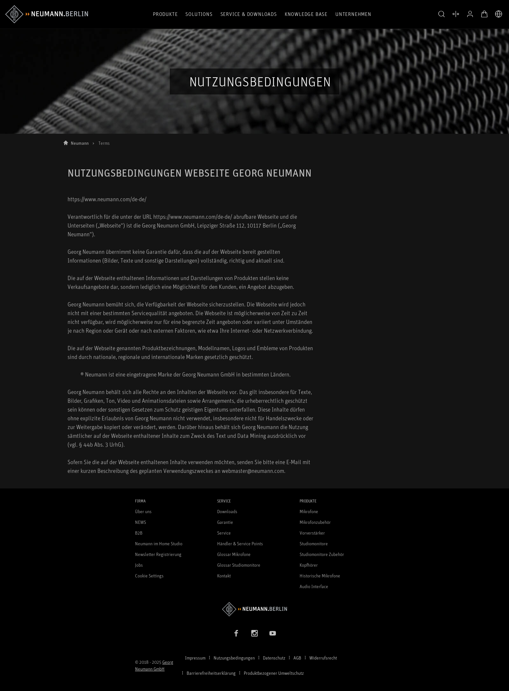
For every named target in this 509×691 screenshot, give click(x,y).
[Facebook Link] (236, 633)
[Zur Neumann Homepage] (254, 609)
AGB (297, 657)
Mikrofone (309, 511)
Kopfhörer (309, 565)
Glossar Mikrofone (234, 554)
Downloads (227, 511)
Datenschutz (274, 657)
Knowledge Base (306, 14)
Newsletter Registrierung (158, 554)
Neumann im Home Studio (158, 543)
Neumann (80, 143)
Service (224, 533)
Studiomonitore (314, 543)
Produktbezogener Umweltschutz (274, 673)
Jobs (139, 565)
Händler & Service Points (240, 543)
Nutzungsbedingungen (234, 657)
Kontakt (224, 575)
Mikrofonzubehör (315, 522)
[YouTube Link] (272, 633)
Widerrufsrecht (323, 657)
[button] (441, 14)
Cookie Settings (149, 575)
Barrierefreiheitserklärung (211, 673)
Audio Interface (314, 586)
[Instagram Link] (254, 633)
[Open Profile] (470, 14)
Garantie (225, 522)
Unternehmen (353, 14)
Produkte (165, 14)
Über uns (143, 511)
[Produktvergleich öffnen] (456, 14)
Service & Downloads (248, 14)
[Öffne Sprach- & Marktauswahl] (498, 14)
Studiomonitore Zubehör (322, 554)
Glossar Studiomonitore (238, 565)
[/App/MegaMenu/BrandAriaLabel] (46, 14)
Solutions (198, 14)
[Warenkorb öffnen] (484, 14)
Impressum (195, 657)
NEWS (140, 522)
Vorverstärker (312, 533)
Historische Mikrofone (320, 575)
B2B (139, 533)
